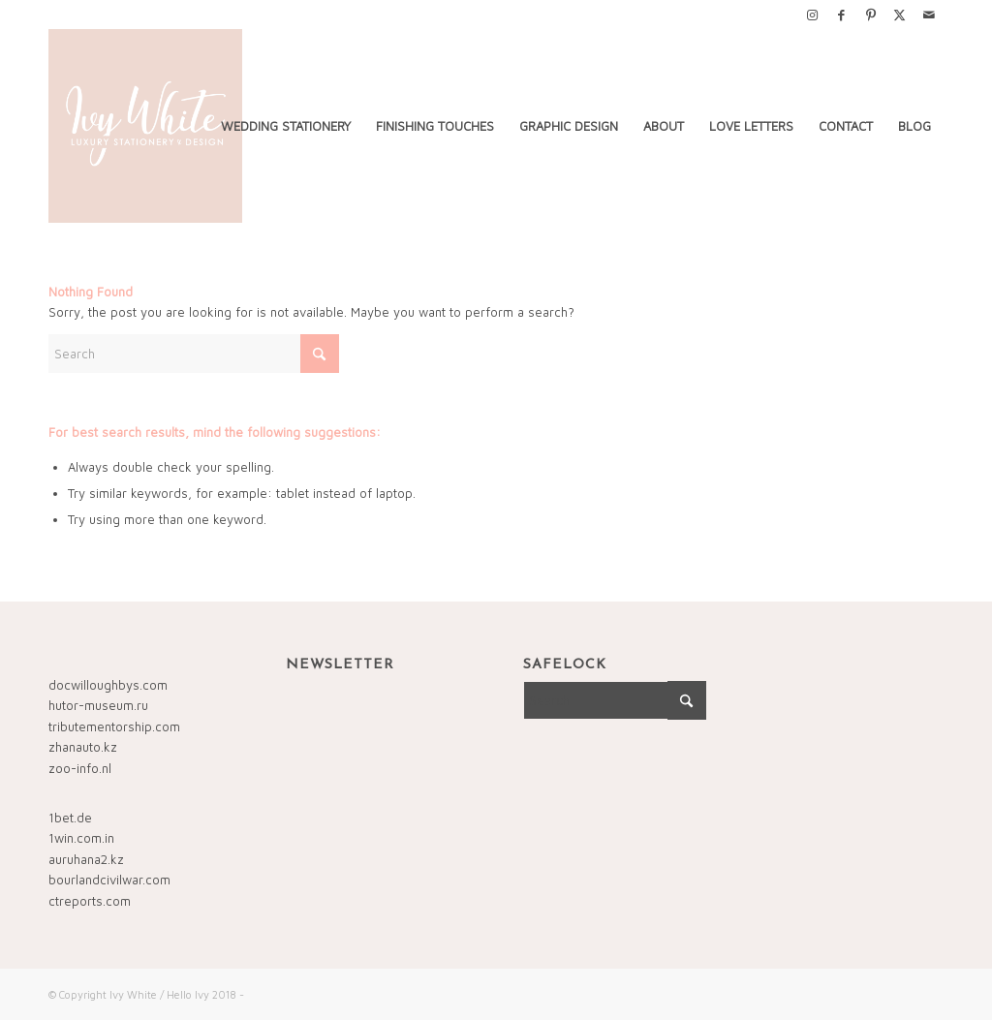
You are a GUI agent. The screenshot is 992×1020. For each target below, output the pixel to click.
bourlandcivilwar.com (109, 879)
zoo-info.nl (79, 768)
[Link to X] (899, 14)
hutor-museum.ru (98, 705)
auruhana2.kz (86, 859)
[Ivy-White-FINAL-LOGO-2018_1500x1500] (145, 126)
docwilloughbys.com (108, 685)
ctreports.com (89, 901)
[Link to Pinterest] (870, 14)
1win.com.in (81, 838)
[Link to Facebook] (841, 14)
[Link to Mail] (929, 14)
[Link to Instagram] (812, 14)
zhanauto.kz (82, 747)
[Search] (193, 353)
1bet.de (70, 817)
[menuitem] (285, 126)
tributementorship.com (114, 726)
